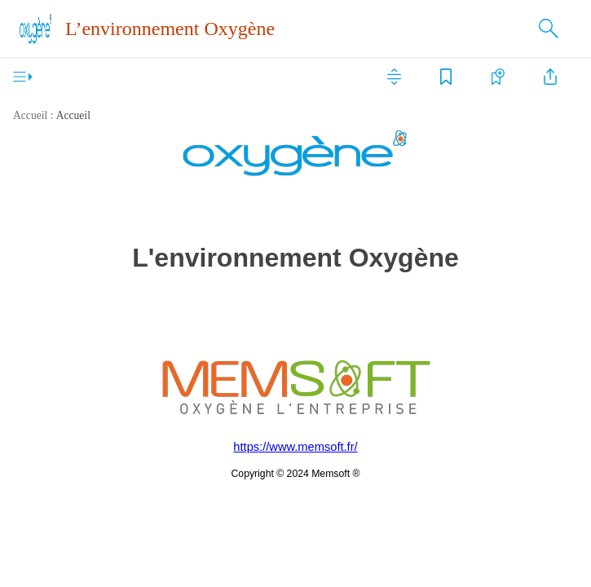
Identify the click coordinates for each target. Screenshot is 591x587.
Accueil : (33, 115)
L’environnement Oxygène (170, 28)
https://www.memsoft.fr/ (295, 446)
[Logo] (36, 28)
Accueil (73, 115)
